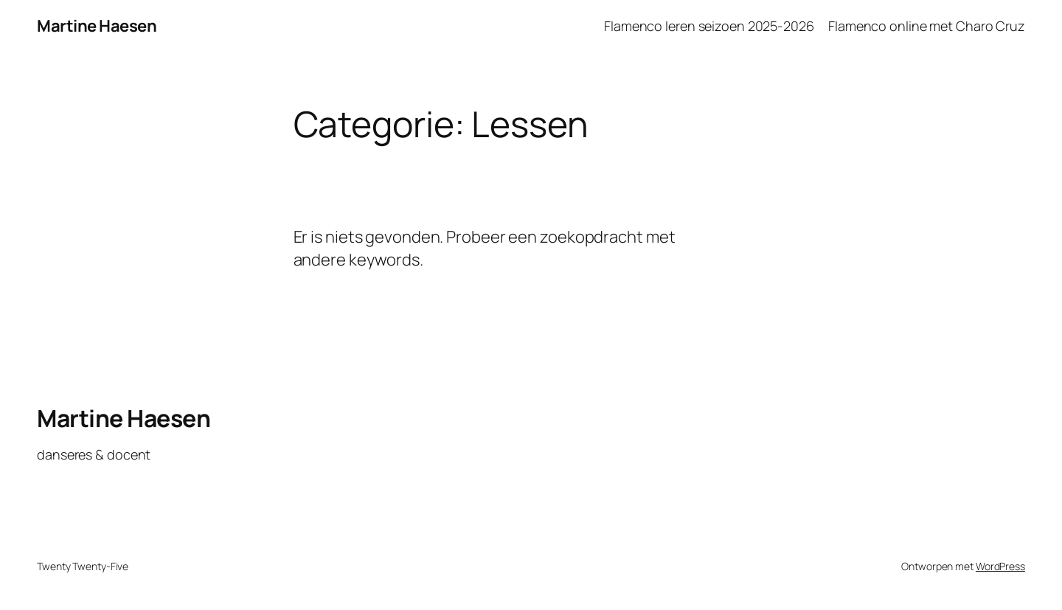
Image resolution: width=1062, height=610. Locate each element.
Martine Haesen (96, 26)
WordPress (1000, 566)
